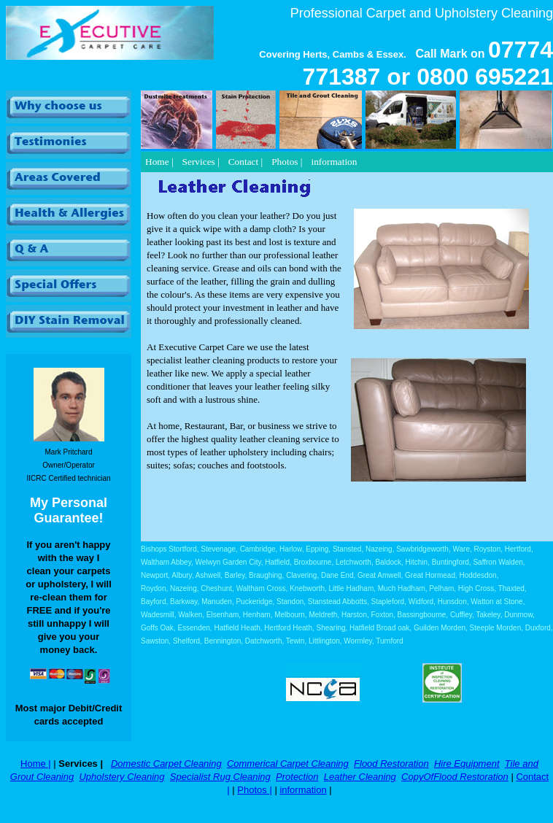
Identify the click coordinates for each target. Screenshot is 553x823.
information (302, 789)
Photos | (254, 789)
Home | (35, 763)
